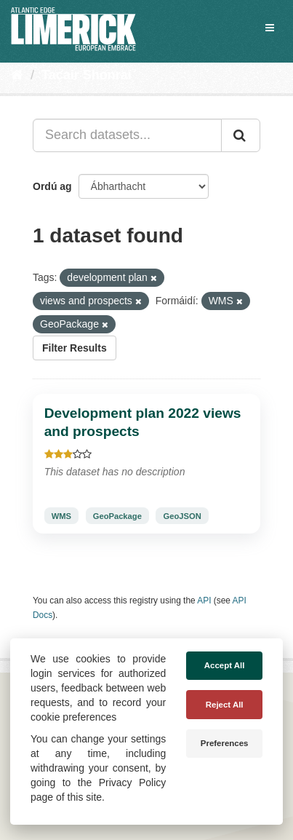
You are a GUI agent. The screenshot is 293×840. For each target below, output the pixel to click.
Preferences (225, 743)
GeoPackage (117, 515)
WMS (61, 515)
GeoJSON (182, 515)
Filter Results (74, 348)
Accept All (224, 665)
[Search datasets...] (127, 135)
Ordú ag (52, 186)
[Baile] (17, 75)
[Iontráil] (240, 135)
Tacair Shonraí (86, 75)
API (204, 600)
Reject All (225, 704)
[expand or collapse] (269, 27)
